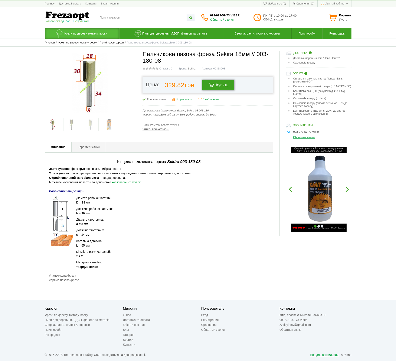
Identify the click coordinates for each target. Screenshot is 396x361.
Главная (50, 42)
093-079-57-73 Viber (225, 15)
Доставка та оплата (136, 320)
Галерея (128, 334)
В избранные (211, 99)
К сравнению (184, 99)
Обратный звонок (222, 19)
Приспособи (53, 329)
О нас (127, 315)
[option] (318, 189)
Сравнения (209, 324)
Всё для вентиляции (324, 355)
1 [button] (315, 226)
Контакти (90, 3)
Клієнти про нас (134, 324)
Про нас (50, 3)
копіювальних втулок (126, 182)
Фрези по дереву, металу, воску (77, 42)
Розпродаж (52, 334)
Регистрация (210, 320)
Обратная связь (290, 329)
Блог (126, 329)
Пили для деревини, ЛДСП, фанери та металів (77, 320)
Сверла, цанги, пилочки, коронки (67, 324)
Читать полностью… (156, 129)
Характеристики (89, 147)
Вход (204, 315)
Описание (58, 147)
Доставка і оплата (70, 3)
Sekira (192, 68)
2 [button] (318, 226)
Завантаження (110, 3)
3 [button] (322, 226)
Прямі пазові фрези (111, 42)
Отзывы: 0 (165, 68)
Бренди (128, 339)
